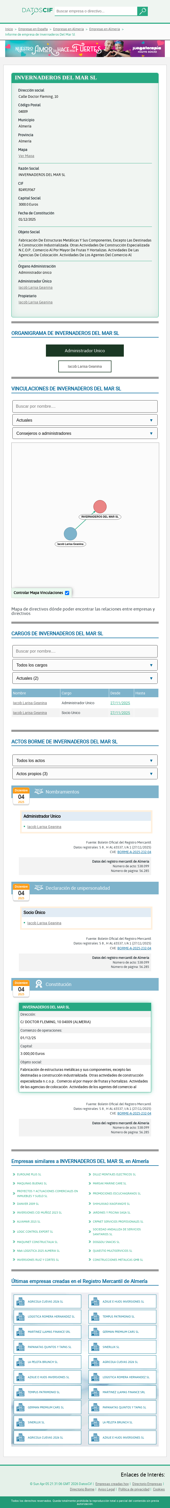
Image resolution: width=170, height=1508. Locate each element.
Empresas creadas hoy (112, 1483)
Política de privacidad (133, 1489)
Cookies (159, 1489)
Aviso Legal (106, 1489)
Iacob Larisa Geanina (36, 287)
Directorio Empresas (147, 1483)
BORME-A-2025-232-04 (134, 852)
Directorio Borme (82, 1489)
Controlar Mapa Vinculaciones (38, 592)
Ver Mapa (26, 155)
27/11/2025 (120, 702)
